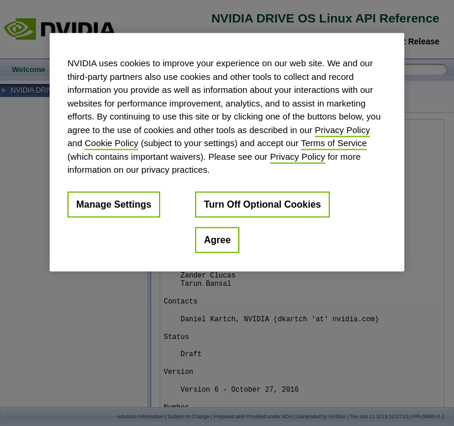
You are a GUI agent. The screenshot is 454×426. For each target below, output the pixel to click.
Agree (217, 239)
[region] (227, 152)
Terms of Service (334, 143)
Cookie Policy (111, 143)
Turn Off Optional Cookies (262, 204)
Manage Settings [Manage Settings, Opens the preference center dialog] (113, 204)
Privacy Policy (342, 129)
